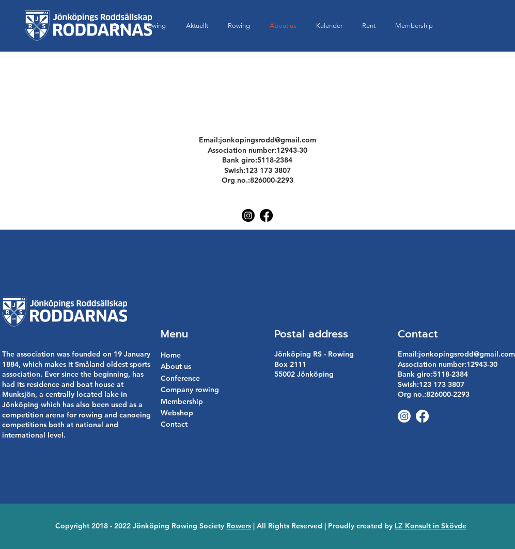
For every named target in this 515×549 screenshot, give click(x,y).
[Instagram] (248, 215)
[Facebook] (266, 215)
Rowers (238, 525)
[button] (368, 26)
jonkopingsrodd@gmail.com (268, 139)
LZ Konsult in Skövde (430, 525)
